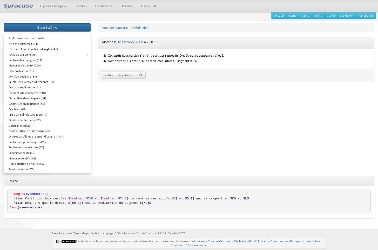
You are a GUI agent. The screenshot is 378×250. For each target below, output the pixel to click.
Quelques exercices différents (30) (31, 81)
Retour (109, 75)
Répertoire (126, 75)
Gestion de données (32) (25, 120)
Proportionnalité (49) (22, 152)
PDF (140, 75)
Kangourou (365, 15)
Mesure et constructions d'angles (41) (33, 49)
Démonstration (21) (21, 70)
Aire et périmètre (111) (23, 43)
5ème (305, 15)
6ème (293, 15)
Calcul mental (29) (20, 125)
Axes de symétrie (115, 28)
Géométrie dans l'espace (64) (27, 98)
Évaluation (346, 15)
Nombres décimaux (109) (25, 65)
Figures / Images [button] (53, 6)
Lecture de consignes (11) (25, 60)
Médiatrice (140, 28)
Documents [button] (105, 6)
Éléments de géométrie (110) (27, 92)
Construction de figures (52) (27, 103)
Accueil (279, 15)
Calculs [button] (81, 6)
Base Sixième (47, 27)
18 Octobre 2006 (130, 42)
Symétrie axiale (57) (21, 169)
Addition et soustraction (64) (27, 38)
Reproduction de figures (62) (27, 163)
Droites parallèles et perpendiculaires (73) (36, 136)
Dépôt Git (148, 6)
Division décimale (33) (23, 76)
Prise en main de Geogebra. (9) (28, 114)
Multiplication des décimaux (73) (29, 130)
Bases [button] (128, 6)
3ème (331, 15)
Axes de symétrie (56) (23, 54)
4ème (318, 15)
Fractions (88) (18, 109)
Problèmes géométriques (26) (28, 142)
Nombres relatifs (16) (22, 158)
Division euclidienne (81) (25, 87)
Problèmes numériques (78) (26, 147)
